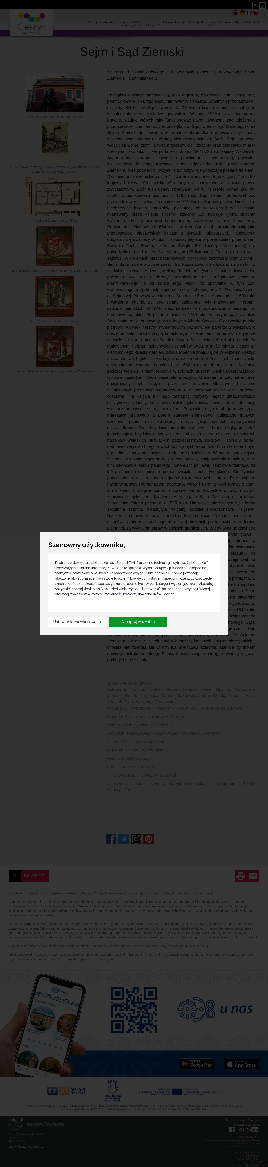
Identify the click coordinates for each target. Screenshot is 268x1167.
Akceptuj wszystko (138, 621)
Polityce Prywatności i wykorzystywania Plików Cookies (133, 594)
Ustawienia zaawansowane (77, 621)
